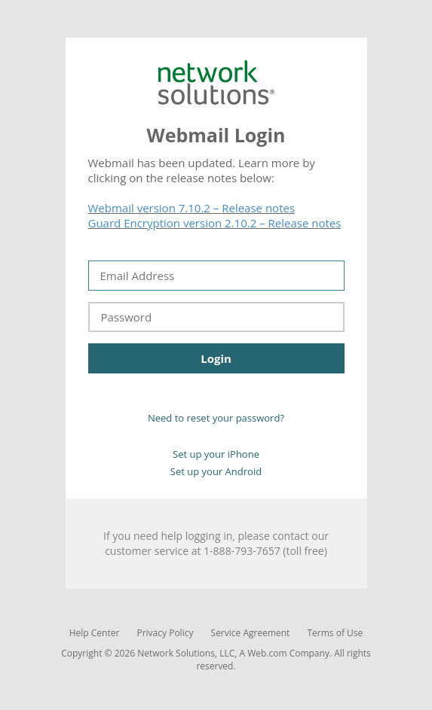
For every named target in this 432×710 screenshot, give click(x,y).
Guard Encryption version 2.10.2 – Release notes (215, 222)
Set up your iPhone (216, 454)
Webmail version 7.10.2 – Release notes (192, 207)
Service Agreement (250, 632)
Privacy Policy (164, 632)
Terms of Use (335, 632)
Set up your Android (216, 471)
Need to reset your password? (216, 418)
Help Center (94, 632)
